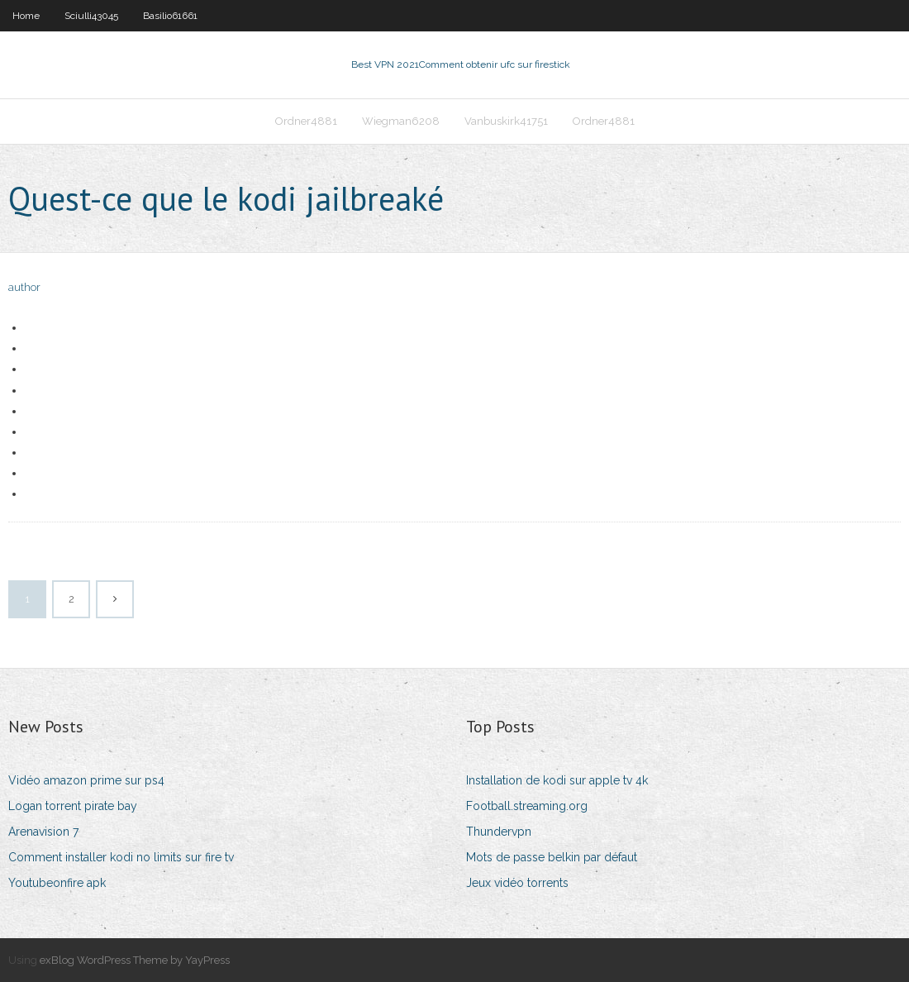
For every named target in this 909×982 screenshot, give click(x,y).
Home (26, 15)
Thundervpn (498, 831)
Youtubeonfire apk (57, 882)
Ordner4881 (306, 121)
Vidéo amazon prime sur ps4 (86, 780)
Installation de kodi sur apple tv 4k (557, 780)
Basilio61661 (170, 15)
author (24, 287)
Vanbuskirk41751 (506, 121)
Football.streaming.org (527, 806)
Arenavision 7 (43, 831)
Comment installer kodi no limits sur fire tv (121, 857)
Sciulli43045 (91, 15)
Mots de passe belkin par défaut (551, 857)
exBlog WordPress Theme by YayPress (135, 960)
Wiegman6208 (401, 121)
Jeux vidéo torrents (517, 882)
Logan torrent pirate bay (72, 806)
